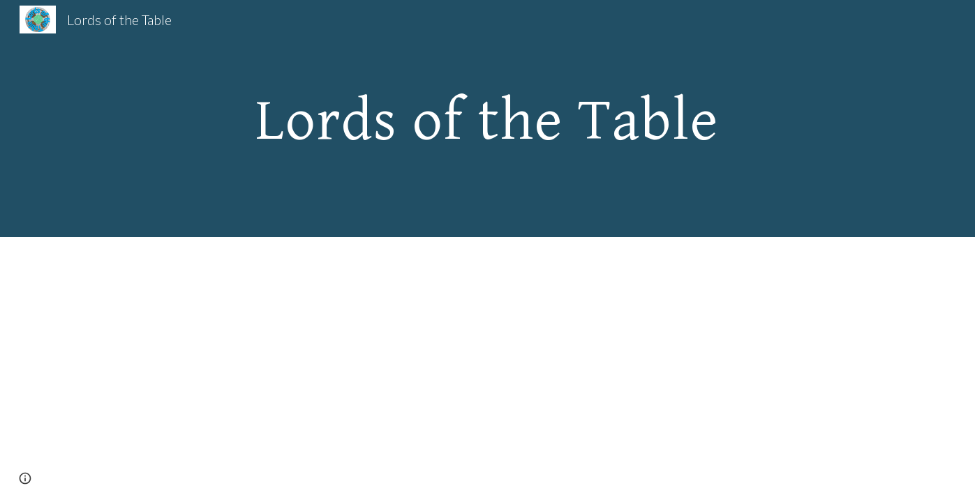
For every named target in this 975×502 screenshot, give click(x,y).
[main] (488, 118)
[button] (25, 478)
